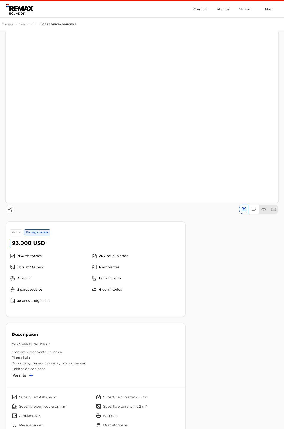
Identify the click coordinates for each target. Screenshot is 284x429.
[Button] (10, 209)
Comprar (200, 9)
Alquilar (223, 9)
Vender (245, 9)
